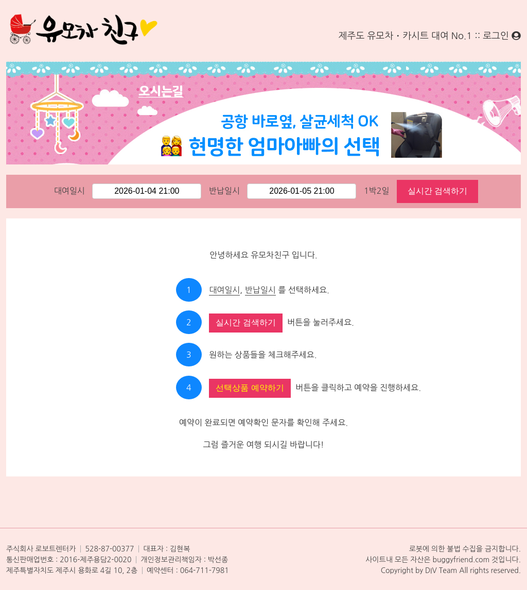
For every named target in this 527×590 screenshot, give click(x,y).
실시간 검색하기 (437, 191)
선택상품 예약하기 (250, 387)
